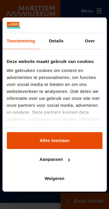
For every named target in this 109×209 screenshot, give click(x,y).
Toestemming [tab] (21, 40)
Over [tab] (90, 40)
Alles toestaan (54, 140)
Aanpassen (55, 159)
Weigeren (54, 178)
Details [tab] (56, 40)
